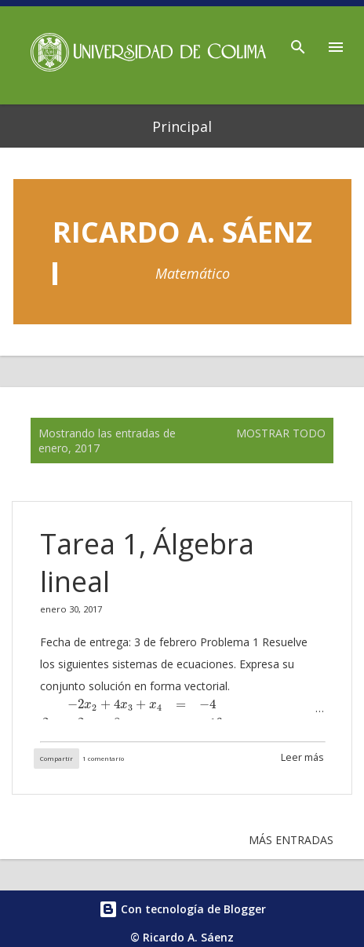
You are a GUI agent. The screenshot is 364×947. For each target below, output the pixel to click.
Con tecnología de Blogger (182, 908)
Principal (182, 126)
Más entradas (291, 839)
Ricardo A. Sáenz (182, 232)
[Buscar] (298, 42)
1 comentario (103, 758)
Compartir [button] (56, 758)
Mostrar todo (281, 433)
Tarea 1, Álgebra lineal (147, 563)
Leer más (302, 757)
